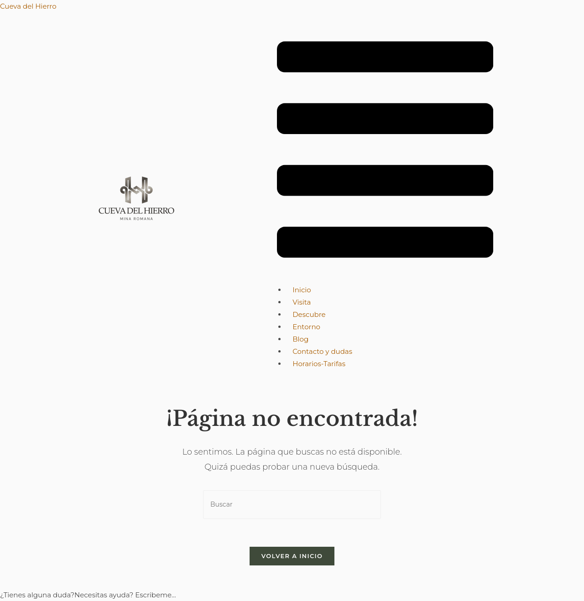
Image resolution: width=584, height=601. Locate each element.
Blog (300, 339)
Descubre (308, 314)
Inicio (301, 289)
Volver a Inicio (292, 556)
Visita (301, 302)
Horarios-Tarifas (318, 363)
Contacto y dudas (322, 351)
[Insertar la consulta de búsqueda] (292, 504)
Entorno (306, 326)
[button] (385, 151)
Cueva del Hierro (28, 6)
